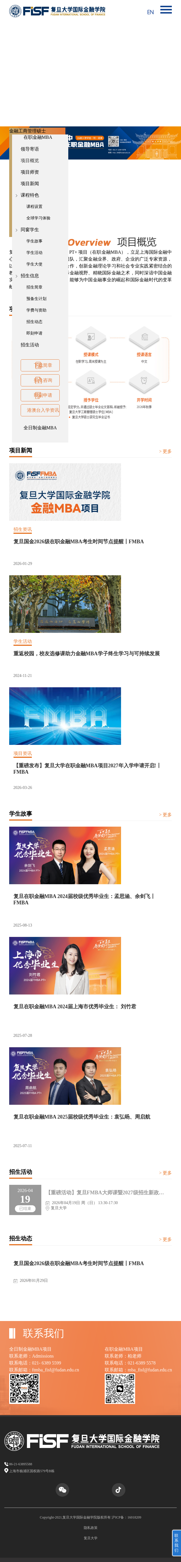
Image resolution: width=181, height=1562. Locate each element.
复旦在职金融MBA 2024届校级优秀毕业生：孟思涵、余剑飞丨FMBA (84, 899)
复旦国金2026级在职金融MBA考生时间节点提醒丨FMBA (78, 541)
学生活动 (34, 252)
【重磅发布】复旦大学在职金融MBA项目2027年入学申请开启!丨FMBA (87, 769)
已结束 (25, 1208)
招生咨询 (43, 380)
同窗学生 (30, 229)
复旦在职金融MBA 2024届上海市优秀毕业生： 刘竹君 (74, 1006)
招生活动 (30, 344)
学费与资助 (36, 310)
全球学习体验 (38, 218)
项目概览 (30, 160)
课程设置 (34, 206)
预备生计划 (36, 299)
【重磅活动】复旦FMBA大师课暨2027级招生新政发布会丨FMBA (105, 1193)
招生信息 (30, 275)
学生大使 (34, 264)
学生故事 (34, 241)
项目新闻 (30, 183)
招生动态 (34, 322)
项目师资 (30, 172)
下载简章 (43, 365)
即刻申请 (34, 333)
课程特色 (30, 195)
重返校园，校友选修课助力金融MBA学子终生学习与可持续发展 (86, 653)
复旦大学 (91, 1538)
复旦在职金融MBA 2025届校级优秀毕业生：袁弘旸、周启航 (82, 1117)
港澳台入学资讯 (43, 410)
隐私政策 (91, 1528)
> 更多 (165, 451)
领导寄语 (30, 149)
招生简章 (34, 287)
